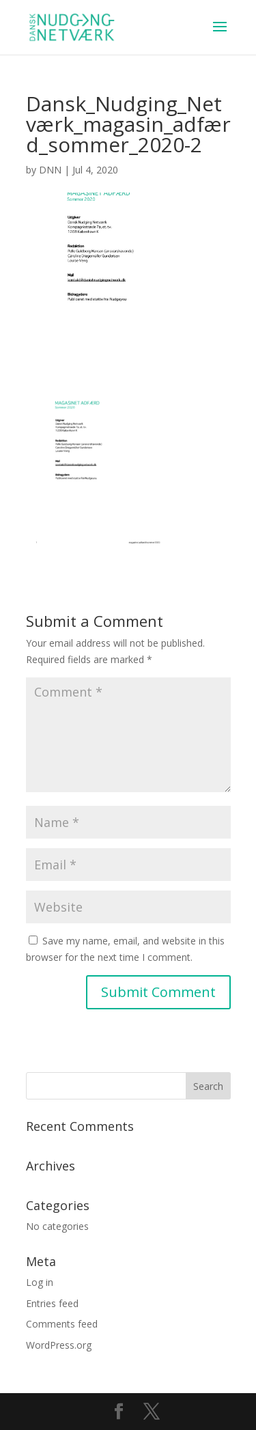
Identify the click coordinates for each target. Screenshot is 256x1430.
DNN (50, 169)
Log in (39, 1282)
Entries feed (52, 1303)
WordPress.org (58, 1344)
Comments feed (62, 1323)
